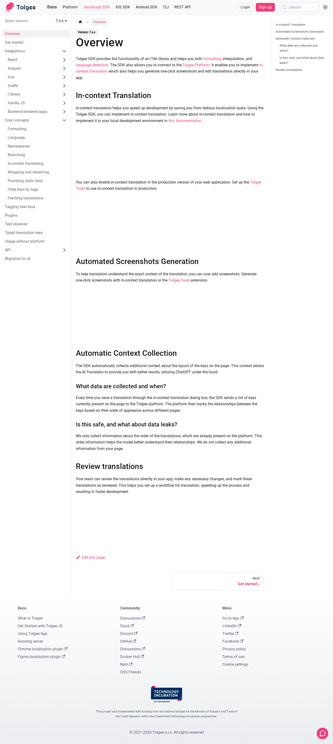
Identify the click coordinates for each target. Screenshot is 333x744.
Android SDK (146, 7)
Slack (127, 626)
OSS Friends (130, 672)
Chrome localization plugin (42, 649)
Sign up (265, 7)
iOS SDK (123, 7)
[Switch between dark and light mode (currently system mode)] (325, 7)
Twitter (230, 633)
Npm (126, 664)
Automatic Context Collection (295, 38)
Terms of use (233, 656)
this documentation (184, 120)
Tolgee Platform (196, 65)
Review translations (289, 70)
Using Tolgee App (32, 633)
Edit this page (90, 557)
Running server (30, 641)
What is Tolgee (30, 618)
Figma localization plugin (41, 656)
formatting (212, 58)
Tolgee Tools (179, 280)
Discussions (132, 618)
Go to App (233, 618)
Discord (128, 633)
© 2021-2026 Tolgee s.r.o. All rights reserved (166, 732)
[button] (36, 21)
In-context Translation (290, 24)
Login (245, 7)
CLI (166, 7)
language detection (92, 65)
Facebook (232, 641)
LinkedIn (231, 626)
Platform (70, 7)
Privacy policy (234, 649)
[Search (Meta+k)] (299, 7)
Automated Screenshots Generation (300, 31)
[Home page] (80, 22)
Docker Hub (132, 656)
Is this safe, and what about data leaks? (301, 60)
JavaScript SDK (96, 7)
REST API (182, 7)
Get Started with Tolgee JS (40, 626)
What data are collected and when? (298, 48)
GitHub (128, 641)
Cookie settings (235, 664)
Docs (52, 6)
